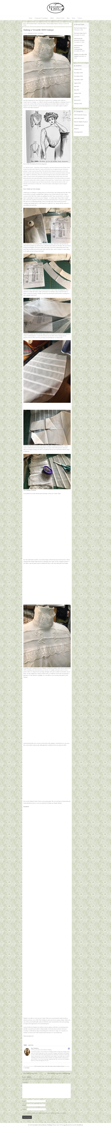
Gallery (52, 18)
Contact (80, 18)
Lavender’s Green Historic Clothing (42, 1125)
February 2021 (78, 69)
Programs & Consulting (41, 18)
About (73, 18)
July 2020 (76, 86)
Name (24, 1101)
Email (24, 1105)
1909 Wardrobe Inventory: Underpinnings (60, 1073)
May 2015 (76, 90)
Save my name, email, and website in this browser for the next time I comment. (44, 1113)
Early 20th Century (42, 23)
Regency (76, 128)
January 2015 (77, 93)
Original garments (79, 125)
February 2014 (78, 103)
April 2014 (76, 96)
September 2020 (78, 79)
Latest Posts (30, 1045)
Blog (68, 18)
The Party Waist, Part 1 (80, 33)
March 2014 (77, 100)
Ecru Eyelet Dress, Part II (29, 1073)
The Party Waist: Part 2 (80, 28)
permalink (27, 1067)
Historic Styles (60, 18)
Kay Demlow (40, 33)
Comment (25, 1082)
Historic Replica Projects (52, 23)
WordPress (80, 1125)
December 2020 (78, 72)
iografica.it (66, 1125)
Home (30, 18)
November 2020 (78, 76)
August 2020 (77, 83)
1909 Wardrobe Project (32, 23)
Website (24, 1109)
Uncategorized (78, 132)
